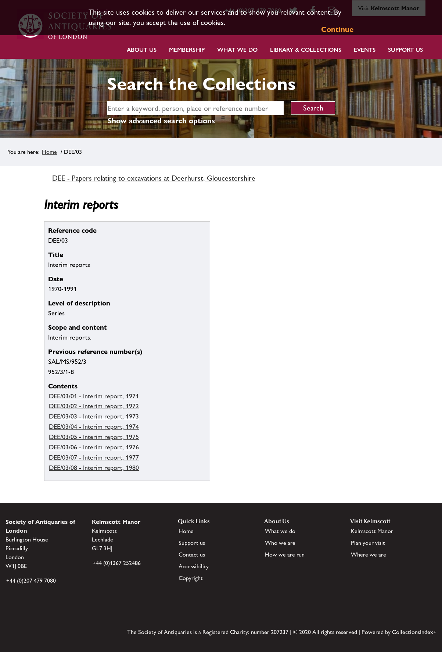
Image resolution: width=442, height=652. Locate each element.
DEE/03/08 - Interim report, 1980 (94, 467)
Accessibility (194, 566)
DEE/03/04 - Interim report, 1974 (94, 426)
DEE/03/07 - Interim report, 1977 (94, 457)
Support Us (405, 49)
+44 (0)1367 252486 (117, 562)
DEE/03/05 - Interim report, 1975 (94, 437)
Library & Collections (305, 49)
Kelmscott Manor (372, 531)
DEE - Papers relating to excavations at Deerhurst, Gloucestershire (153, 178)
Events (364, 49)
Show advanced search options (161, 120)
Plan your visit (368, 542)
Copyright (191, 578)
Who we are (280, 542)
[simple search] (195, 108)
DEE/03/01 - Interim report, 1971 (94, 396)
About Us (142, 49)
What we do (237, 49)
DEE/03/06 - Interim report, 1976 (94, 447)
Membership (187, 49)
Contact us (192, 554)
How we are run (285, 554)
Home (49, 151)
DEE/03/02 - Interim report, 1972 (94, 406)
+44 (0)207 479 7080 (31, 580)
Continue (337, 29)
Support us (192, 542)
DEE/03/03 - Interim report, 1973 (94, 416)
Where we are (368, 554)
